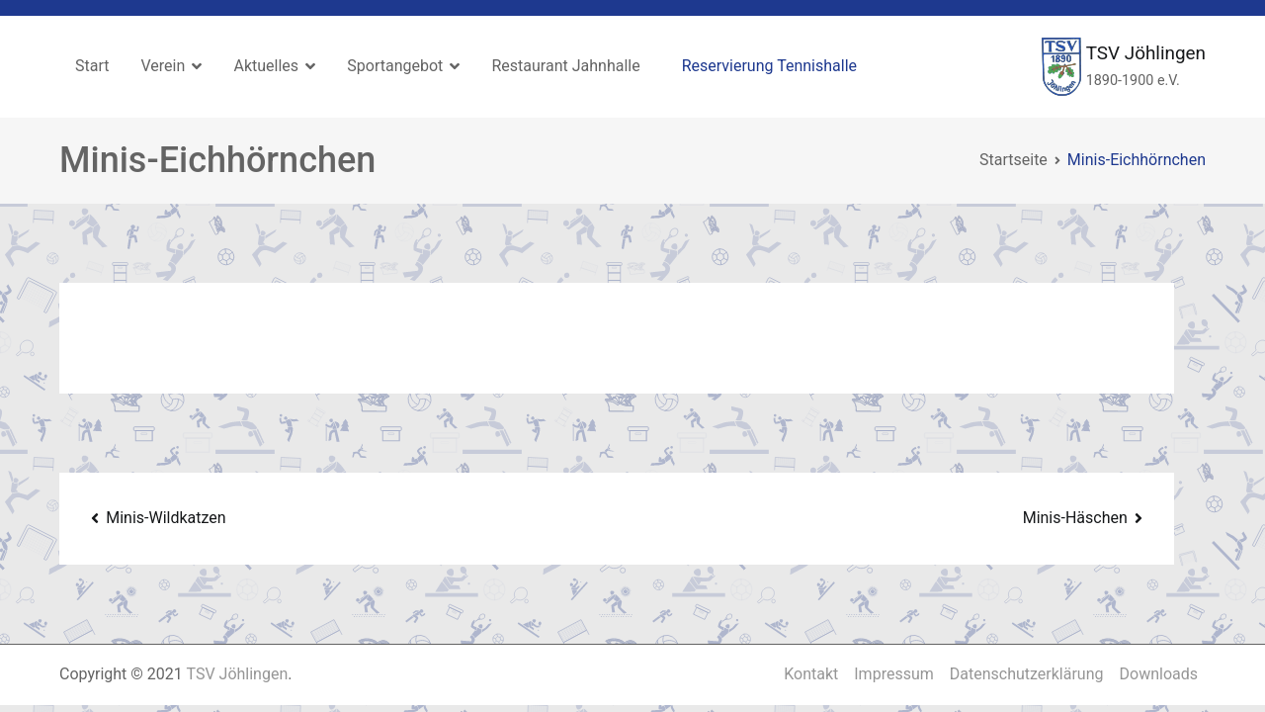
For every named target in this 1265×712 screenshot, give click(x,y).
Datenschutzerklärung (1027, 674)
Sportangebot (395, 65)
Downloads (1159, 674)
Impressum (894, 674)
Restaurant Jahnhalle (565, 65)
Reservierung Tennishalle (769, 65)
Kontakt (811, 674)
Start (92, 65)
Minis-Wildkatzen (165, 517)
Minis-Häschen (1075, 517)
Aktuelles (265, 65)
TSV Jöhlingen (1146, 53)
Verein (162, 65)
